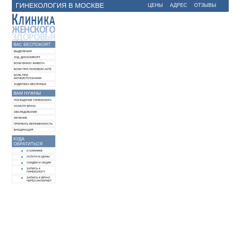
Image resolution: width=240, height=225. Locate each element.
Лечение (20, 117)
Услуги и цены (38, 156)
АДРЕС (178, 5)
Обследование (25, 111)
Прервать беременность (33, 123)
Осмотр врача (25, 106)
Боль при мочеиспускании (28, 76)
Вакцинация (23, 129)
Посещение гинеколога (33, 100)
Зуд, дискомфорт (27, 57)
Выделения (23, 51)
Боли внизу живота (29, 63)
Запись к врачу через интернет (39, 179)
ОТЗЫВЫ (205, 5)
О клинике (34, 150)
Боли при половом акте (33, 69)
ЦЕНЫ (155, 5)
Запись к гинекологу (36, 170)
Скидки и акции (39, 162)
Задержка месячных (30, 84)
